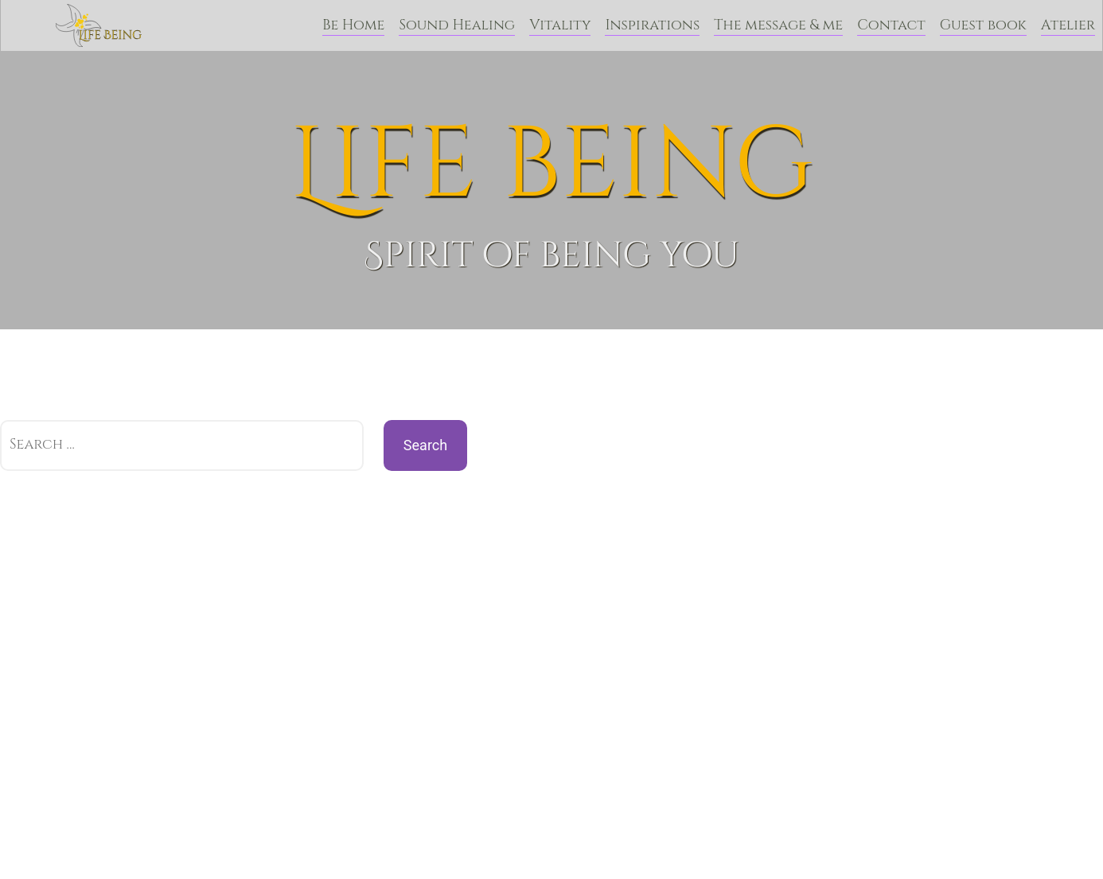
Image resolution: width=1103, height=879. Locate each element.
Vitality (559, 25)
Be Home (353, 25)
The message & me (778, 25)
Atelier (1068, 25)
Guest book (983, 25)
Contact (891, 25)
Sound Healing (457, 25)
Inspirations (652, 25)
